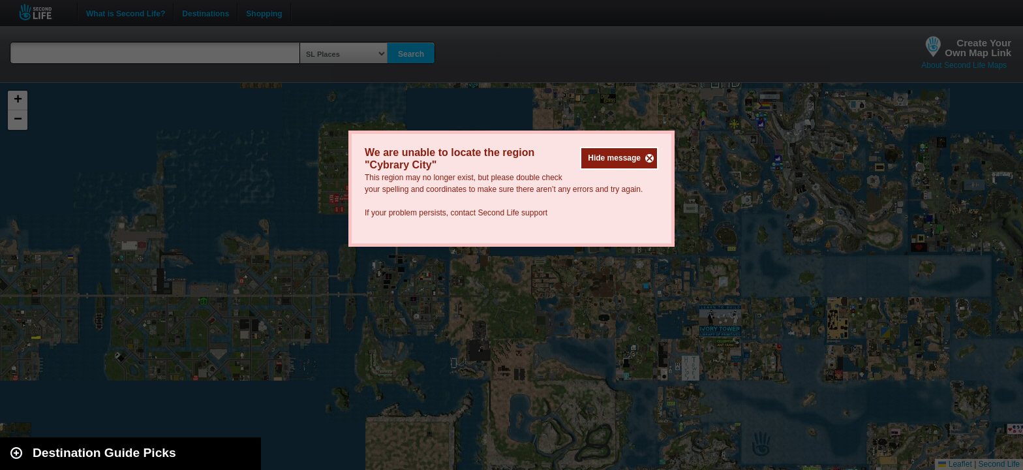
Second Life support (512, 212)
